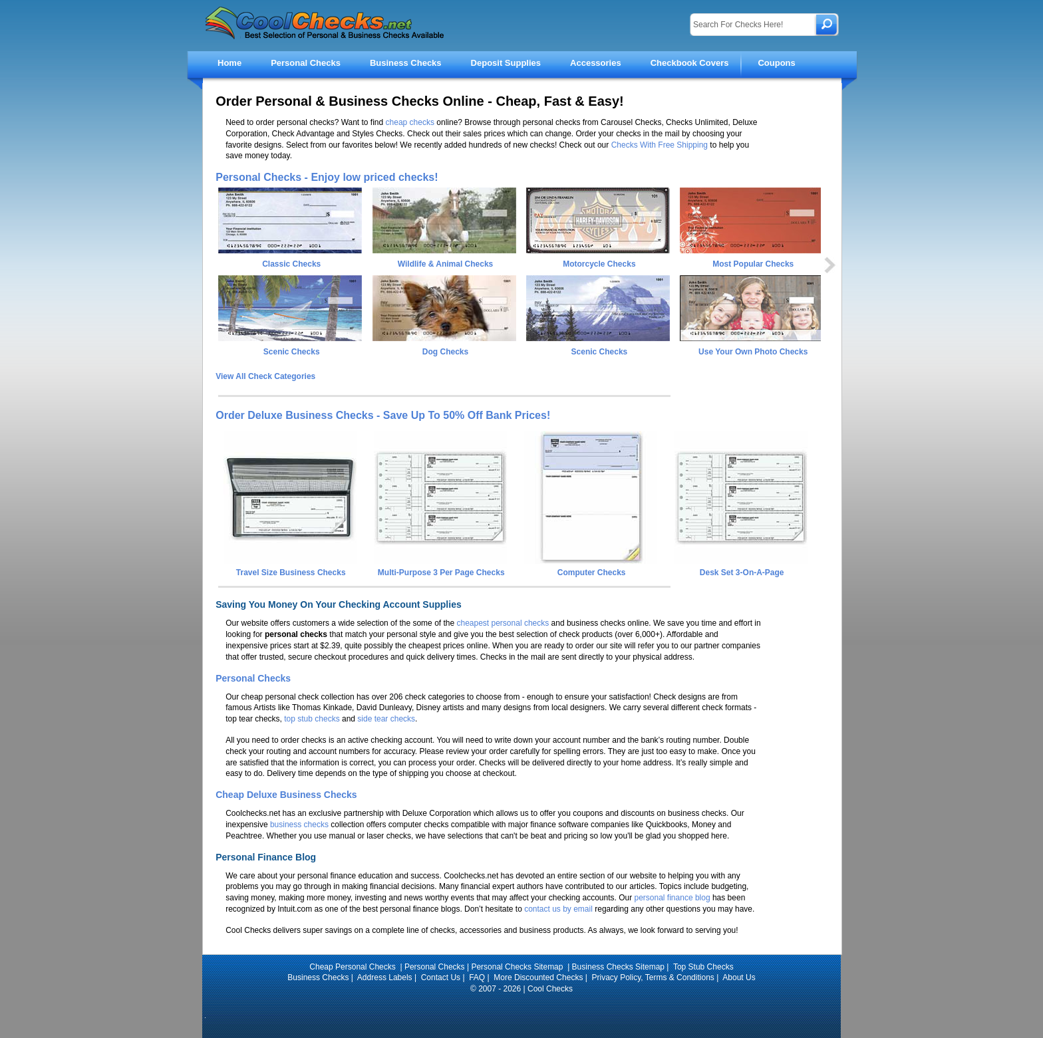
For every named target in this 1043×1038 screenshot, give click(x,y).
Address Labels (384, 977)
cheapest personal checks (502, 623)
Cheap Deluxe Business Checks (286, 794)
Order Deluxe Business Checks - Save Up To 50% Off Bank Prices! (383, 415)
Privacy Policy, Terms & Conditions (653, 977)
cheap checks (410, 122)
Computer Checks (590, 568)
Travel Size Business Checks (290, 568)
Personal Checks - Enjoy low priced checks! (327, 177)
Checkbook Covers (690, 63)
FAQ (477, 977)
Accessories (595, 63)
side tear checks (386, 718)
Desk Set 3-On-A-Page (741, 568)
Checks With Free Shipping (659, 145)
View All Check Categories (265, 376)
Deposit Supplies (506, 63)
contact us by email (558, 909)
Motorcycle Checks (599, 264)
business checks (299, 824)
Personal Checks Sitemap (518, 967)
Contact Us (440, 977)
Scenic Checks (291, 351)
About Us (738, 977)
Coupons (776, 63)
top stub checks (311, 718)
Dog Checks (445, 351)
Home (229, 63)
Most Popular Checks (753, 264)
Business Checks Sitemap (618, 967)
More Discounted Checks (538, 977)
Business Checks (406, 63)
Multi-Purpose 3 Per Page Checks (440, 568)
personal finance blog (672, 897)
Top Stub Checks (703, 967)
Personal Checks (306, 63)
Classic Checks (291, 264)
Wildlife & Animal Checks (445, 264)
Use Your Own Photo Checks (753, 351)
